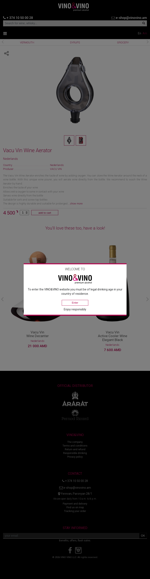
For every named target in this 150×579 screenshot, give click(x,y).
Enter (75, 302)
